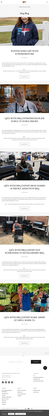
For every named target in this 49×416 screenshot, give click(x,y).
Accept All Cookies (20, 414)
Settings (4, 414)
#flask (28, 72)
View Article (24, 76)
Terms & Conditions (6, 397)
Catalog (4, 395)
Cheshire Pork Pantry (38, 381)
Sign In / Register (22, 390)
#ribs (29, 270)
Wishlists (20, 392)
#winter (5, 71)
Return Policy (5, 393)
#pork (19, 71)
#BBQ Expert (17, 204)
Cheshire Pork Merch (38, 377)
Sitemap (19, 395)
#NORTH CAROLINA (32, 138)
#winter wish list (12, 71)
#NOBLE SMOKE (17, 138)
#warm (32, 71)
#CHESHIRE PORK (16, 139)
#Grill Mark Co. (15, 337)
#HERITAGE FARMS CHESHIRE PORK (28, 139)
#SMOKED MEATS (41, 138)
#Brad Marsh (24, 204)
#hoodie (40, 71)
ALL (34, 375)
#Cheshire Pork (36, 270)
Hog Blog (4, 400)
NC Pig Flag (35, 392)
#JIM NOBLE (10, 138)
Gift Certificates (22, 394)
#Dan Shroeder (11, 270)
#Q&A (9, 204)
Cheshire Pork (36, 379)
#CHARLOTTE (24, 138)
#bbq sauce (22, 72)
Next (47, 353)
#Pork (40, 337)
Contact (4, 404)
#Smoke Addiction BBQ (35, 204)
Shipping (4, 402)
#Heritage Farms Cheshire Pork (24, 338)
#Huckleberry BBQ (20, 270)
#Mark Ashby (7, 337)
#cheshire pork (25, 71)
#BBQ (5, 138)
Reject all (11, 414)
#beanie (36, 71)
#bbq (44, 71)
